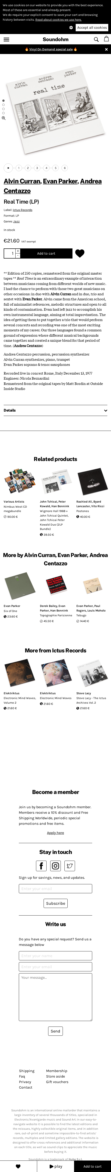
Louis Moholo (96, 610)
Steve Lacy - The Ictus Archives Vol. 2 (91, 700)
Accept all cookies (92, 27)
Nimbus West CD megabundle (15, 509)
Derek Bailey (48, 606)
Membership (56, 1071)
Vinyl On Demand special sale (51, 49)
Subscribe (55, 903)
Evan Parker (60, 181)
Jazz (16, 221)
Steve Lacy (83, 693)
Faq (22, 1076)
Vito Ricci (97, 506)
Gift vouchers (57, 1082)
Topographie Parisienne (56, 615)
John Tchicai (48, 501)
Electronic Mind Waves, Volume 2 (20, 700)
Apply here (55, 833)
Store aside (55, 1076)
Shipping (26, 1071)
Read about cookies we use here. (58, 20)
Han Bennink (60, 506)
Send (55, 1031)
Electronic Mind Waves (56, 698)
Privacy (25, 1082)
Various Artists (14, 501)
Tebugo (81, 615)
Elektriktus (11, 693)
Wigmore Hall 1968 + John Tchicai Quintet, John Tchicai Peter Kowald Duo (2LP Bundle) (54, 520)
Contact (25, 1087)
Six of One (10, 611)
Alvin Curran (22, 181)
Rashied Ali (84, 501)
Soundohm (56, 39)
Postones (82, 511)
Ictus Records (22, 210)
